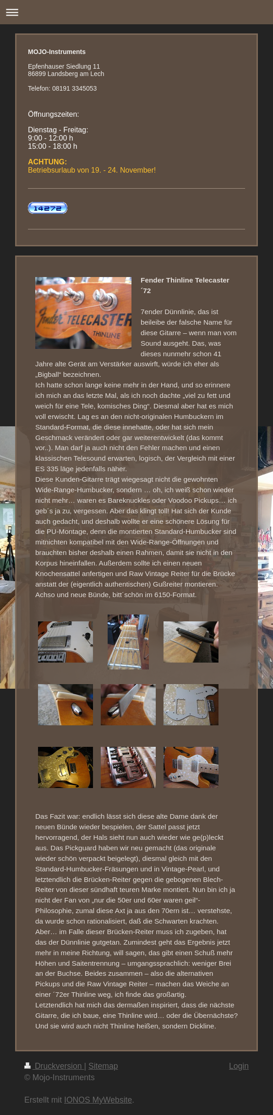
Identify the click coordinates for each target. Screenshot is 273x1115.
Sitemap (103, 1066)
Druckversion (54, 1066)
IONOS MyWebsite (98, 1099)
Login (239, 1066)
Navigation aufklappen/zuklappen (136, 12)
